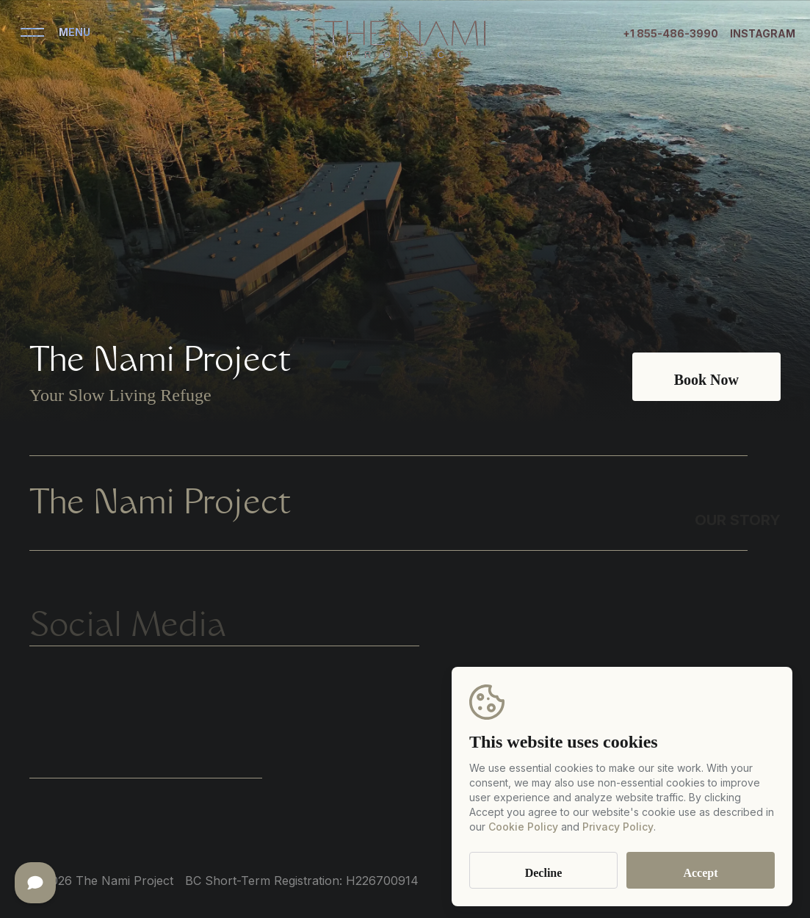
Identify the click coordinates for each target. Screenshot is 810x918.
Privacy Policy (618, 826)
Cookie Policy (523, 826)
